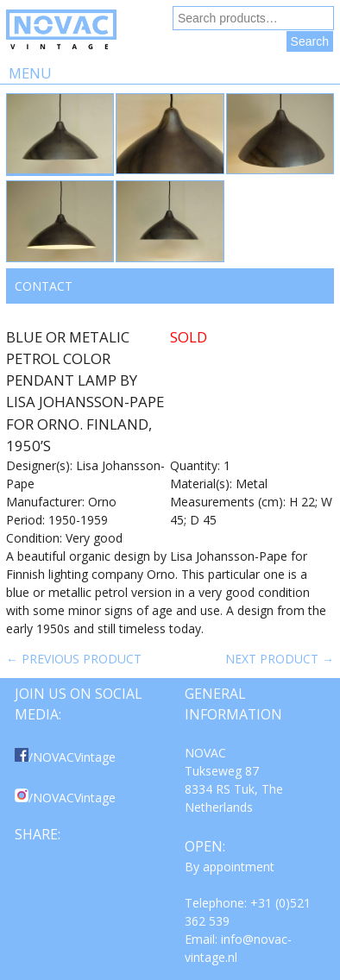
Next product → (279, 658)
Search (310, 41)
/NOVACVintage (65, 757)
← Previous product (74, 658)
